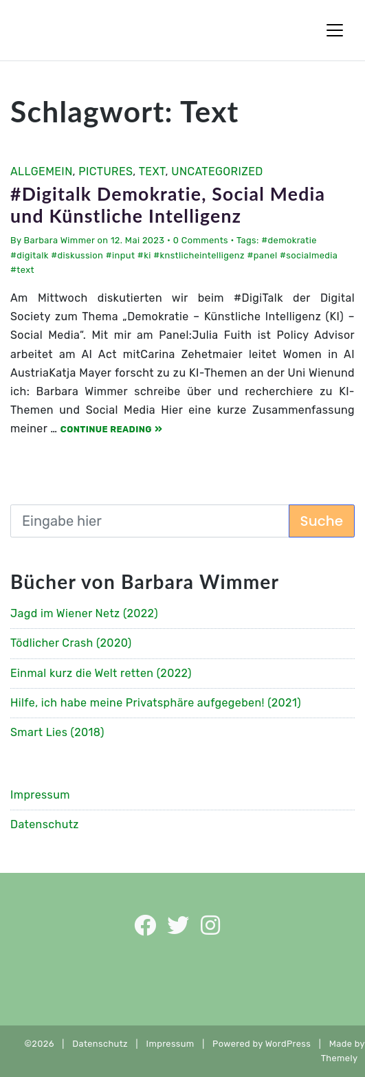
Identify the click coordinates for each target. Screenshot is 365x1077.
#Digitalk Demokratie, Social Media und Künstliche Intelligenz (167, 205)
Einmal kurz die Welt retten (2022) (101, 673)
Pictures (105, 171)
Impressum (40, 794)
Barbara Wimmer (59, 240)
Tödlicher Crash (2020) (71, 642)
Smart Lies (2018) (57, 732)
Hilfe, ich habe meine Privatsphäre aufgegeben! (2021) (155, 702)
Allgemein (41, 171)
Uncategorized (217, 171)
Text (152, 171)
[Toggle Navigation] (335, 30)
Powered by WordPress (261, 1044)
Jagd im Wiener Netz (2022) (84, 613)
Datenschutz (44, 824)
